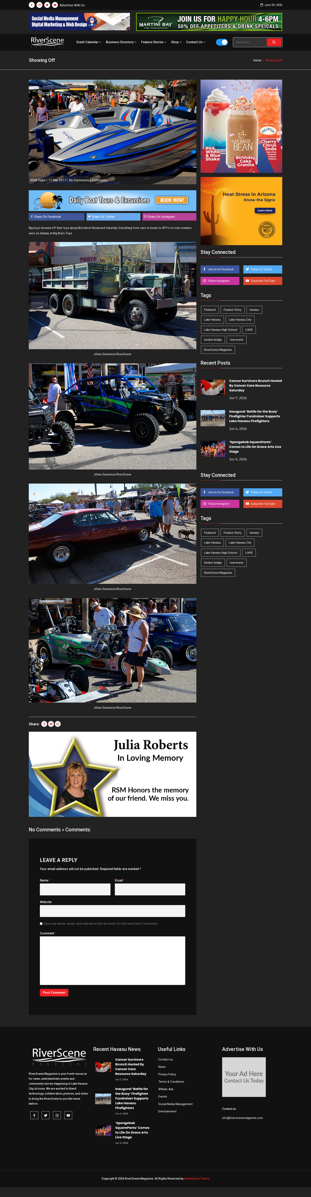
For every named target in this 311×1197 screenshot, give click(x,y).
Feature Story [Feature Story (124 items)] (232, 310)
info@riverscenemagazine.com (242, 1118)
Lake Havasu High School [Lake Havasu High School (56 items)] (220, 330)
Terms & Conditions (171, 1081)
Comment (48, 933)
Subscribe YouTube (262, 280)
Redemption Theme (196, 1178)
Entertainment (167, 1111)
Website (46, 902)
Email (120, 880)
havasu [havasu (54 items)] (254, 310)
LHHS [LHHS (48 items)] (249, 330)
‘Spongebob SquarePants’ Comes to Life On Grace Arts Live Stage (255, 447)
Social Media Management (175, 1104)
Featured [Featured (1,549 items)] (210, 310)
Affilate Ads (166, 1089)
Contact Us (196, 42)
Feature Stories (154, 42)
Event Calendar (89, 42)
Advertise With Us (72, 5)
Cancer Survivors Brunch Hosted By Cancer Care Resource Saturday (255, 386)
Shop (176, 42)
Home (257, 60)
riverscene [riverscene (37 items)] (236, 339)
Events (162, 1096)
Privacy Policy (167, 1074)
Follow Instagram (218, 280)
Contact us (165, 1059)
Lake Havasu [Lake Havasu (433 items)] (212, 319)
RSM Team (37, 180)
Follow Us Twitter (261, 269)
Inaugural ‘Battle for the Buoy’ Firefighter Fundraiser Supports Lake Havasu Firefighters (254, 416)
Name (45, 880)
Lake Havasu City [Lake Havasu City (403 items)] (240, 319)
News (162, 1067)
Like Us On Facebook (220, 269)
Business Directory (121, 42)
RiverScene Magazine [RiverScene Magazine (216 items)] (218, 350)
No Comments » (80, 180)
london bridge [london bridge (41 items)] (213, 339)
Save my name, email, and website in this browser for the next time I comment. (101, 923)
